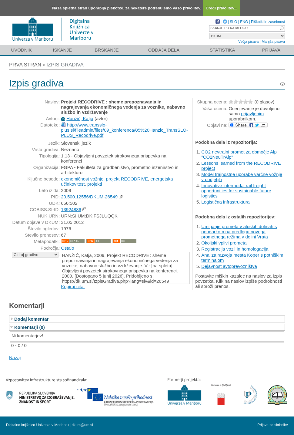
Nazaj (15, 357)
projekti (94, 184)
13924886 (71, 209)
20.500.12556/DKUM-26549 (89, 196)
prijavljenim (252, 113)
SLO (233, 22)
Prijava (271, 49)
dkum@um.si (82, 425)
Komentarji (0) (29, 327)
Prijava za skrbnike (272, 425)
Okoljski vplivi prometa (223, 242)
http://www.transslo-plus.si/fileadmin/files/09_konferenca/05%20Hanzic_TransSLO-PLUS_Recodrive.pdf (124, 130)
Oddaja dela (163, 49)
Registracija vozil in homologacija (234, 248)
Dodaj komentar (31, 319)
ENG (244, 22)
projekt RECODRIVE (127, 178)
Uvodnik (21, 49)
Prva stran (25, 65)
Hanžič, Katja (79, 118)
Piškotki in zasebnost (268, 22)
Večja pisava (248, 41)
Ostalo (67, 248)
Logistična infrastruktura (225, 201)
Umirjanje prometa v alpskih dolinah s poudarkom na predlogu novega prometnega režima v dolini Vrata (239, 231)
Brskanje (107, 49)
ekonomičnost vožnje (82, 178)
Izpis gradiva (65, 65)
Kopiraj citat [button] (73, 286)
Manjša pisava (273, 41)
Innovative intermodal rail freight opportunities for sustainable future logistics (236, 190)
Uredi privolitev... (222, 8)
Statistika (222, 49)
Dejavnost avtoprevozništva (229, 266)
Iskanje (62, 49)
